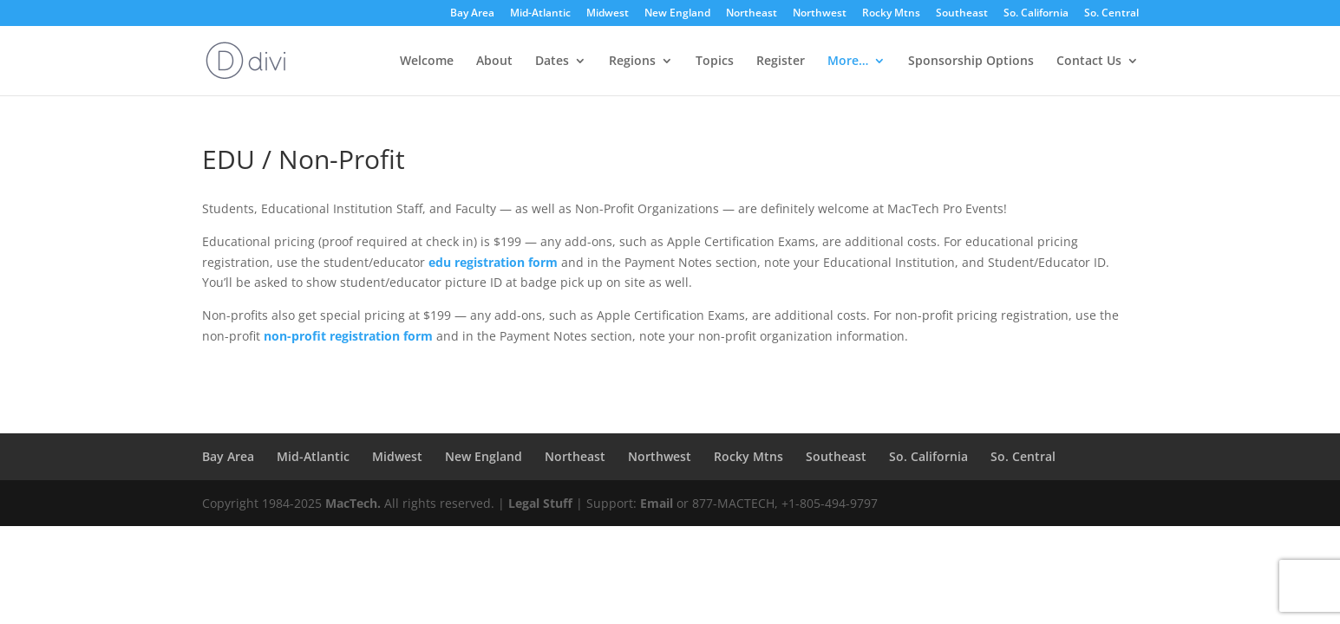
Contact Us (1088, 61)
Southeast (962, 14)
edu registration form (493, 262)
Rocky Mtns (891, 14)
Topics (715, 61)
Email (656, 503)
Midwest (607, 14)
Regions (632, 61)
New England (677, 14)
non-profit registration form (348, 336)
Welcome (427, 61)
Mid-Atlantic (540, 14)
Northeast (751, 14)
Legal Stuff (540, 503)
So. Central (1111, 14)
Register (780, 61)
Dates (552, 61)
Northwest (819, 14)
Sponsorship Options (971, 61)
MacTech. (353, 503)
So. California (1036, 14)
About (494, 61)
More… (847, 61)
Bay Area (472, 14)
